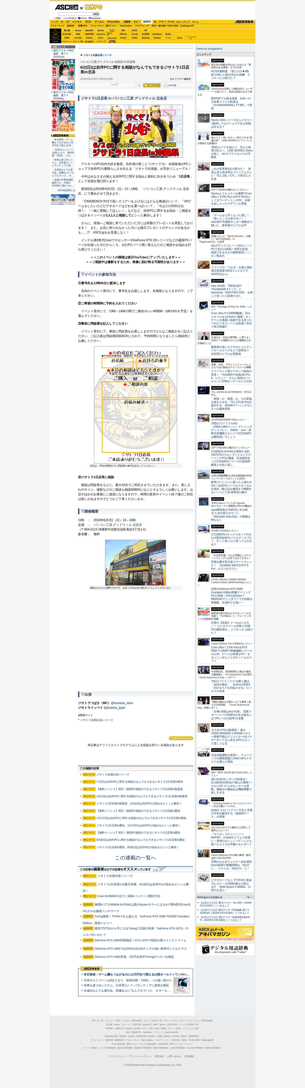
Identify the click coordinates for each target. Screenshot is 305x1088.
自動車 (127, 21)
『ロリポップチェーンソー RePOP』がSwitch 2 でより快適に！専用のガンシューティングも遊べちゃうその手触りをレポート (231, 839)
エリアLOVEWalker (107, 1048)
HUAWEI (146, 34)
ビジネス (77, 21)
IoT (68, 21)
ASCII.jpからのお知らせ (209, 897)
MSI (123, 30)
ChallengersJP (187, 26)
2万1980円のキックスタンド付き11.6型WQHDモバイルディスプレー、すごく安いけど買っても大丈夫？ (231, 539)
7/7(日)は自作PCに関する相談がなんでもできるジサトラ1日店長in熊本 (139, 781)
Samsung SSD (111, 1036)
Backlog (146, 38)
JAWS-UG (119, 1028)
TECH (88, 21)
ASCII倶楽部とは (66, 190)
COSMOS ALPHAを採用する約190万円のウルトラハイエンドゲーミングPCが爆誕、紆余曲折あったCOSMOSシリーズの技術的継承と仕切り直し (231, 458)
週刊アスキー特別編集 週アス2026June (63, 53)
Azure (100, 38)
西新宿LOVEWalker (143, 1048)
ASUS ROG (89, 34)
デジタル (99, 21)
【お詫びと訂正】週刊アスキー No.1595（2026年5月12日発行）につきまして (226, 904)
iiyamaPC (89, 30)
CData (134, 38)
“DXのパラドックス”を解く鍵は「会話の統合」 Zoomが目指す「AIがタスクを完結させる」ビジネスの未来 (231, 686)
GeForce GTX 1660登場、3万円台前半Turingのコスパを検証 (134, 956)
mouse (78, 30)
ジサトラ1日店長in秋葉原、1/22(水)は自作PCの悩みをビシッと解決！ (139, 803)
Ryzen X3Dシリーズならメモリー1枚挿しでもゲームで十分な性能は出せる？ (231, 123)
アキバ (162, 21)
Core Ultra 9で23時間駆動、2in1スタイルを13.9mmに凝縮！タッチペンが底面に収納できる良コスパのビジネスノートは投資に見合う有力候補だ (231, 320)
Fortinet (157, 38)
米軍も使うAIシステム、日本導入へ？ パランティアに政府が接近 (126, 985)
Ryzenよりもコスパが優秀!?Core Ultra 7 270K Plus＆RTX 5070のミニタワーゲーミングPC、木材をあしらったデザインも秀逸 (231, 198)
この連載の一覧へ (135, 858)
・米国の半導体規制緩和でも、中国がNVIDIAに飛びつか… (63, 182)
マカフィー (67, 41)
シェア (114, 84)
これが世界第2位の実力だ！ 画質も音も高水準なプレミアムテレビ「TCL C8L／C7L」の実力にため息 (231, 173)
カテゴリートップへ (181, 738)
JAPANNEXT (89, 41)
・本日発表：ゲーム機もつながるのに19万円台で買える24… (62, 142)
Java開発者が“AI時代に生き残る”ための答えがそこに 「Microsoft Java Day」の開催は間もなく (231, 514)
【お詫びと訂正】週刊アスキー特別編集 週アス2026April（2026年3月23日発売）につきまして (224, 911)
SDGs (154, 26)
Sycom (100, 30)
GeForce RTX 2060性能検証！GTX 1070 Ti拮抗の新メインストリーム (140, 940)
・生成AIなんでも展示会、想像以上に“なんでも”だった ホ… (63, 172)
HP (146, 30)
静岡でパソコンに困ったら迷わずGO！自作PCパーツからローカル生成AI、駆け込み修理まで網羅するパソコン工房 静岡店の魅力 (231, 487)
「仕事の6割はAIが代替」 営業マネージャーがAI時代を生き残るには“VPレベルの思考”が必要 (231, 715)
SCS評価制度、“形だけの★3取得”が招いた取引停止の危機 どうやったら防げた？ (230, 75)
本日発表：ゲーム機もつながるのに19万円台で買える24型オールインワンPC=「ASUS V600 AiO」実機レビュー (157, 974)
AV (155, 21)
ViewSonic (157, 34)
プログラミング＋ (162, 1040)
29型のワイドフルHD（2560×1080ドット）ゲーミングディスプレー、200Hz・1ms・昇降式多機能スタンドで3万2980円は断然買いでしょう (231, 430)
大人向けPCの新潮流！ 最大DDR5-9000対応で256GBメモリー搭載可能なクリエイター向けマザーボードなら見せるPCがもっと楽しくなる (231, 736)
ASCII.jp (66, 7)
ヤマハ (168, 38)
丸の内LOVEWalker (195, 1048)
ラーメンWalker (90, 1048)
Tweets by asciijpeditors (209, 48)
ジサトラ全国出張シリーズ (97, 55)
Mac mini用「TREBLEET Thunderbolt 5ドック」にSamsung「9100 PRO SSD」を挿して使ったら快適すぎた (232, 290)
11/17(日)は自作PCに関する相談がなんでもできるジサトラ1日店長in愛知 (141, 818)
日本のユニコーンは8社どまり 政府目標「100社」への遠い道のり (128, 980)
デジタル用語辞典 (148, 1044)
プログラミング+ (142, 26)
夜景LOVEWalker (160, 1048)
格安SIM (70, 26)
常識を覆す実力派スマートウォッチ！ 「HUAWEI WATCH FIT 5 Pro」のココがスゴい (231, 565)
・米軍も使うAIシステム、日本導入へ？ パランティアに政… (62, 162)
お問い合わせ (174, 1056)
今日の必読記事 (118, 1044)
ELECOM (67, 34)
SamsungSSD (109, 33)
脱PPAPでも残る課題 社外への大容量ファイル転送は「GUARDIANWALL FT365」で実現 (231, 103)
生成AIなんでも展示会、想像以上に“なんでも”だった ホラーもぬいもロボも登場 (137, 990)
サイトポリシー (118, 1056)
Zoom (179, 38)
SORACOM (141, 1036)
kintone (89, 38)
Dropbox (123, 38)
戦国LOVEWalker (213, 1048)
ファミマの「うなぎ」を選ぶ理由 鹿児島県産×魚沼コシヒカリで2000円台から (233, 271)
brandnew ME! (112, 41)
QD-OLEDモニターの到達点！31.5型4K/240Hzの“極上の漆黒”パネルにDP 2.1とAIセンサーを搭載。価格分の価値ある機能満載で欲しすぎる (231, 786)
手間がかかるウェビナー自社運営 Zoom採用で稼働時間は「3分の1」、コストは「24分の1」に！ (233, 865)
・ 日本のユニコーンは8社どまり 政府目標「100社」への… (63, 152)
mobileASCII (163, 1044)
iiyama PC (147, 1024)
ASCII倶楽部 (244, 22)
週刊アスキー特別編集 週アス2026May (63, 95)
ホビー (136, 21)
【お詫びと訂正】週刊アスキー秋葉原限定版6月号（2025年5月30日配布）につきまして (225, 918)
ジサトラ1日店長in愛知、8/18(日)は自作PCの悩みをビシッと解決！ (137, 847)
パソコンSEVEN (112, 30)
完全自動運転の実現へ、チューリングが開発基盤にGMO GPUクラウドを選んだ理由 (231, 758)
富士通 (67, 30)
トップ (54, 21)
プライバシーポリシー (140, 1056)
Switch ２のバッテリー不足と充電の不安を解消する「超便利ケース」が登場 (231, 813)
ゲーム (195, 22)
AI (62, 21)
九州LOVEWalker (177, 1048)
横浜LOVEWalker (125, 1048)
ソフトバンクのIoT (191, 37)
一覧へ (248, 897)
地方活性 (162, 26)
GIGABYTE (100, 34)
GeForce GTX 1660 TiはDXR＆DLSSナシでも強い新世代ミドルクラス (141, 948)
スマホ (170, 21)
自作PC (92, 7)
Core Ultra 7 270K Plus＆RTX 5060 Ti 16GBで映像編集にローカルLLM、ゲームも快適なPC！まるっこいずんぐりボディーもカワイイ (231, 654)
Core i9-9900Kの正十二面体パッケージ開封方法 (128, 896)
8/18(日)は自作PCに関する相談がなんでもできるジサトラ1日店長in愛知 (140, 839)
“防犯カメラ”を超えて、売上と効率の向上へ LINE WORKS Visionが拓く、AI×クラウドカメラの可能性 (232, 152)
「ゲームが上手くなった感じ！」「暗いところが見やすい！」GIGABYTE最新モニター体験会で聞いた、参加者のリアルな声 (231, 220)
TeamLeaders (126, 26)
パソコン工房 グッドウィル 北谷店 (118, 524)
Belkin (168, 34)
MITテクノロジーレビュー (181, 1044)
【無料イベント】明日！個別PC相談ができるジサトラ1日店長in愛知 (138, 810)
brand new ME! (171, 1032)
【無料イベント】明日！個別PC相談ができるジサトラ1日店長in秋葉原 (139, 789)
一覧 (138, 85)
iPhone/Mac (113, 21)
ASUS (134, 30)
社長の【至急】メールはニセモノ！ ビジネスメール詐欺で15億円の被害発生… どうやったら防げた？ (232, 627)
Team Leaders (147, 1040)
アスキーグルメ (97, 26)
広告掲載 (189, 1056)
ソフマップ (101, 41)
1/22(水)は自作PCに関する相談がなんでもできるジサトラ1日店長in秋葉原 (141, 796)
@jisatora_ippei (114, 707)
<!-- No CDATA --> (135, 640)
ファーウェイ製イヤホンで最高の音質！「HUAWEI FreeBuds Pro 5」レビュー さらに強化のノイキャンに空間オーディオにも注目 (231, 376)
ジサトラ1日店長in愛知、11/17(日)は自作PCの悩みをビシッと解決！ (138, 825)
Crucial (134, 34)
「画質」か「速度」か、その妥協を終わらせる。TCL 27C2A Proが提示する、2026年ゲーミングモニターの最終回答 (231, 403)
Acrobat (78, 38)
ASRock (123, 34)
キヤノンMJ (78, 41)
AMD (78, 34)
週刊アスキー (111, 26)
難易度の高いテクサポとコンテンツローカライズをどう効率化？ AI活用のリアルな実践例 (232, 350)
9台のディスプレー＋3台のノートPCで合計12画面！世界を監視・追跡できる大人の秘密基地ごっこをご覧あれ (231, 250)
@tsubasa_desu (122, 703)
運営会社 (159, 1056)
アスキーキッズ (57, 26)
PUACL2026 (172, 26)
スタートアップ (182, 22)
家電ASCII (82, 26)
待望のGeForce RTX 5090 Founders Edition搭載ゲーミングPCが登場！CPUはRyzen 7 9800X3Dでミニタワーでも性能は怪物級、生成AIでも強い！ (231, 595)
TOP (94, 1021)
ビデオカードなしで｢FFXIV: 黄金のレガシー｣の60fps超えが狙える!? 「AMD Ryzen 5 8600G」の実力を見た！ (231, 885)
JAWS (66, 38)
